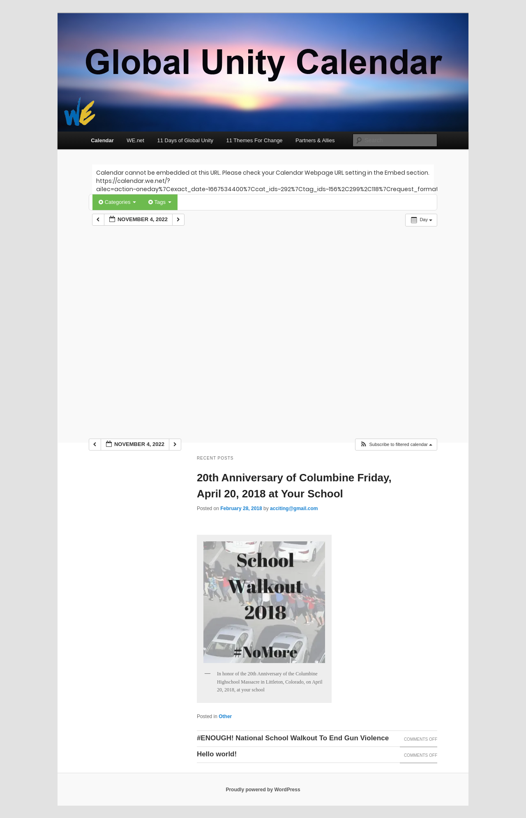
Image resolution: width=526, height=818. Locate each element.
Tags (159, 202)
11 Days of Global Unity (185, 140)
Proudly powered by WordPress (263, 790)
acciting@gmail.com (294, 508)
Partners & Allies (315, 140)
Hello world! (217, 754)
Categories (117, 202)
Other (225, 716)
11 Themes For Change (254, 140)
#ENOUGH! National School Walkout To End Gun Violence (293, 738)
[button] (395, 444)
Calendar (102, 140)
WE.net (135, 140)
